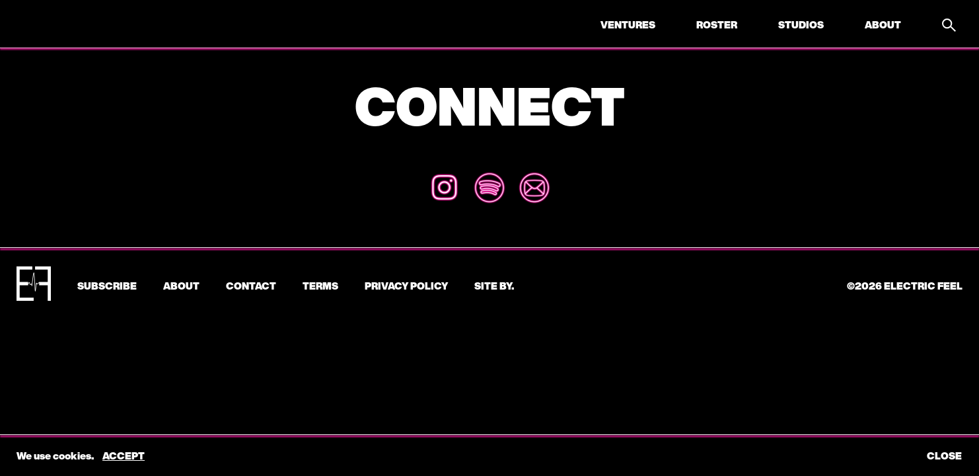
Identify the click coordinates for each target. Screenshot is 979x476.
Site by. (494, 285)
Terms (320, 285)
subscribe (107, 285)
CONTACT (251, 285)
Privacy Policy (406, 285)
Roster (716, 24)
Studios (801, 24)
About (883, 24)
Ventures (627, 24)
